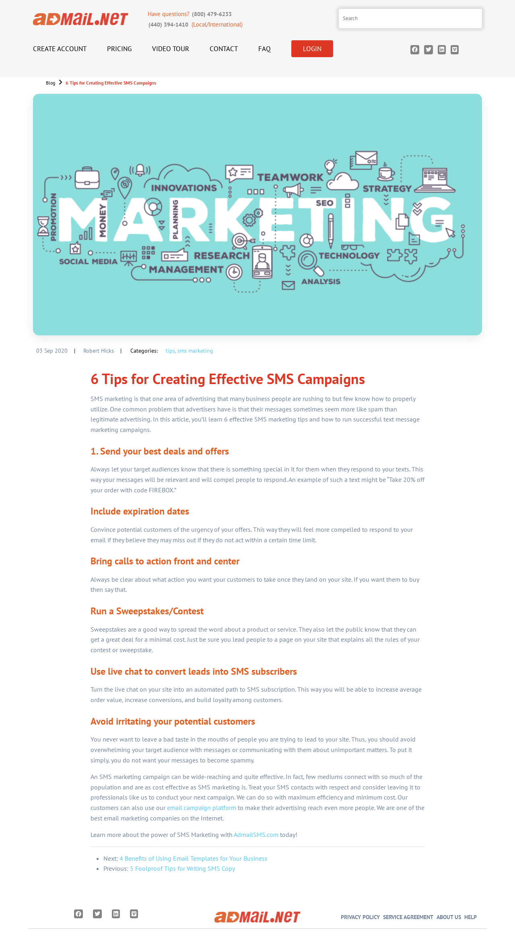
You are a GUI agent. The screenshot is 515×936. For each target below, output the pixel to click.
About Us (449, 917)
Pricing (119, 48)
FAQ (264, 48)
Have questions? (190, 14)
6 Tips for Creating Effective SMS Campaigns (111, 83)
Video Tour (170, 48)
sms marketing (195, 350)
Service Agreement (408, 917)
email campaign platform (201, 808)
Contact (224, 48)
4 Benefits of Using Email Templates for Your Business (193, 858)
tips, (171, 350)
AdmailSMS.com (256, 835)
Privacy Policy (360, 917)
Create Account (60, 48)
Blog (50, 83)
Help (470, 917)
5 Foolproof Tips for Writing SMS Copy (182, 868)
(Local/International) (195, 24)
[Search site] (410, 18)
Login (312, 48)
